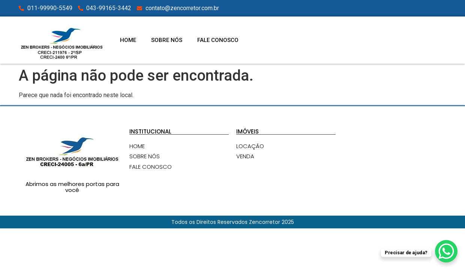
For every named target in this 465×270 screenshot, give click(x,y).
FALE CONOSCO (217, 40)
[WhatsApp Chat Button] (446, 251)
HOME (128, 40)
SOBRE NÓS (166, 40)
